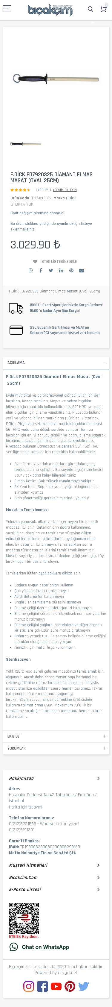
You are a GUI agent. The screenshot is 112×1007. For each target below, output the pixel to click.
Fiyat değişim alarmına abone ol (37, 213)
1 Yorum (42, 190)
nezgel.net (67, 973)
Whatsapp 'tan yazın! (59, 824)
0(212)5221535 (22, 824)
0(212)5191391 (21, 830)
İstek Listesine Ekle (58, 261)
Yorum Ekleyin (65, 190)
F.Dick (71, 198)
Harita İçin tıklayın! (25, 807)
